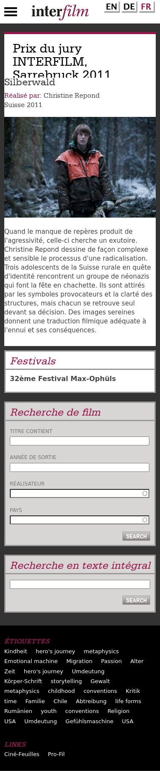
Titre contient (31, 431)
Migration (79, 661)
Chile (60, 701)
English (111, 5)
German (128, 5)
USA (10, 721)
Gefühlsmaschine (89, 721)
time (10, 701)
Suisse (14, 105)
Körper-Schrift (23, 681)
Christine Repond (72, 95)
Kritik (133, 691)
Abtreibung (91, 701)
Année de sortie (33, 457)
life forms (128, 701)
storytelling (66, 681)
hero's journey (56, 651)
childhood (61, 691)
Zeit (9, 671)
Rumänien (18, 711)
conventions (100, 691)
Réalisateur (27, 484)
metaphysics (101, 651)
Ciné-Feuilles (21, 754)
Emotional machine (31, 661)
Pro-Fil (56, 754)
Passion (111, 661)
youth (49, 711)
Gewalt (100, 681)
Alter (136, 661)
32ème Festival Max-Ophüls (63, 379)
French (146, 5)
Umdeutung (88, 671)
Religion (119, 711)
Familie (35, 701)
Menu (10, 13)
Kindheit (15, 651)
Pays (16, 510)
